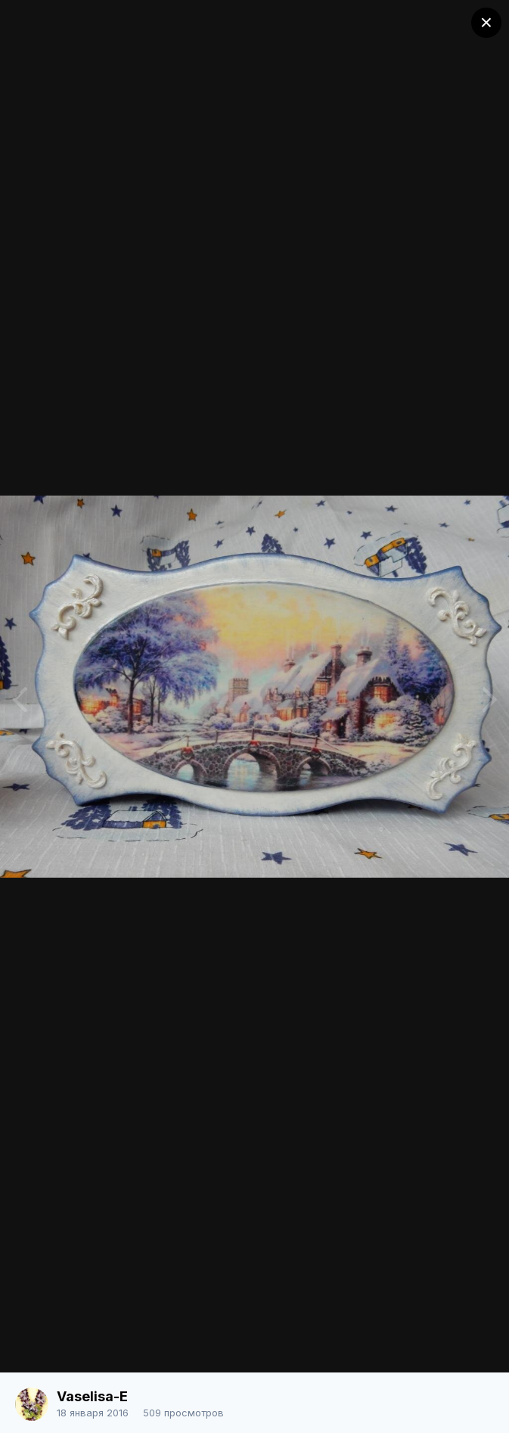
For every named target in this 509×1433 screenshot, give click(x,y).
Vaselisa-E (92, 1396)
